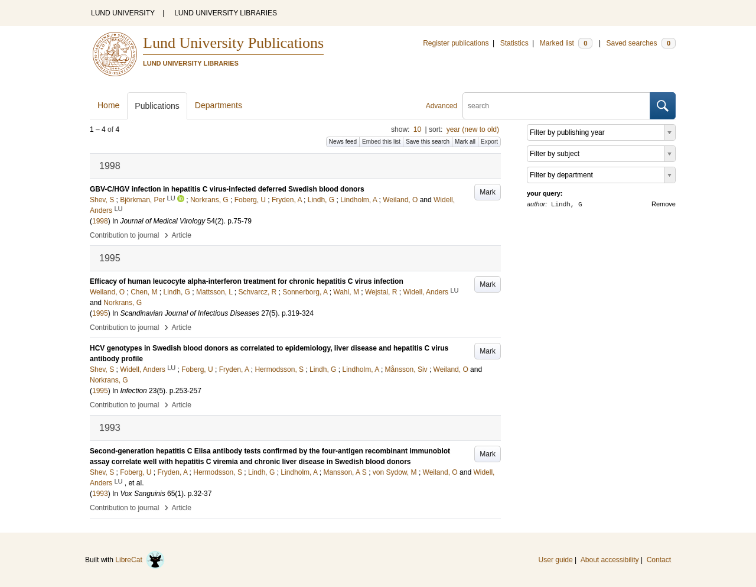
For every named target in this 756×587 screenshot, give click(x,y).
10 (417, 129)
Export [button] (489, 141)
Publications (157, 106)
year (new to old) (473, 129)
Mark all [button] (465, 141)
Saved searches (641, 43)
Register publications (455, 43)
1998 (100, 221)
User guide (556, 560)
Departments (218, 105)
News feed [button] (343, 141)
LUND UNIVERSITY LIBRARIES (225, 13)
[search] (556, 105)
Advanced (441, 106)
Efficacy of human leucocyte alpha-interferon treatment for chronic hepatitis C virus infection (246, 281)
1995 (100, 313)
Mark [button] (488, 192)
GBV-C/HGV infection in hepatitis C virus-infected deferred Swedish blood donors (227, 189)
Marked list (566, 43)
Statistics (514, 43)
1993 (100, 493)
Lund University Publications (233, 42)
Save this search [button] (427, 141)
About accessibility (610, 560)
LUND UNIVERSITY (123, 13)
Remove (663, 203)
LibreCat (140, 559)
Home (108, 105)
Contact (659, 560)
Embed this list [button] (381, 141)
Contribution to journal (124, 235)
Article (181, 235)
